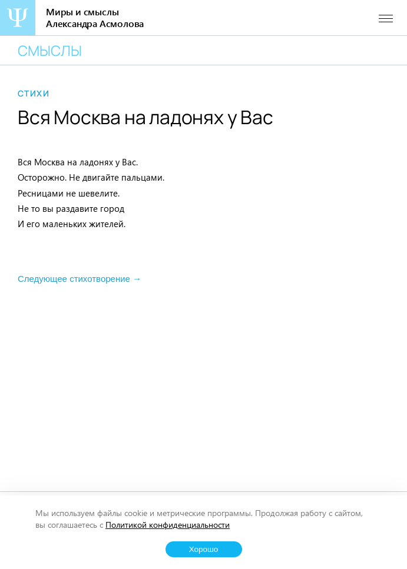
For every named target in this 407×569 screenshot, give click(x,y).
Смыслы (50, 50)
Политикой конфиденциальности (167, 524)
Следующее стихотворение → (79, 279)
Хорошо (204, 549)
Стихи (33, 93)
